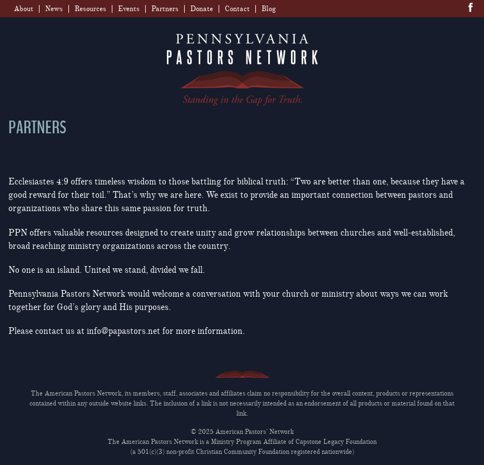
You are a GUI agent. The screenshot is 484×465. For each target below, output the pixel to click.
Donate (201, 9)
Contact (237, 9)
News (54, 9)
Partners (165, 9)
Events (129, 9)
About (23, 9)
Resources (90, 9)
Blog (268, 9)
